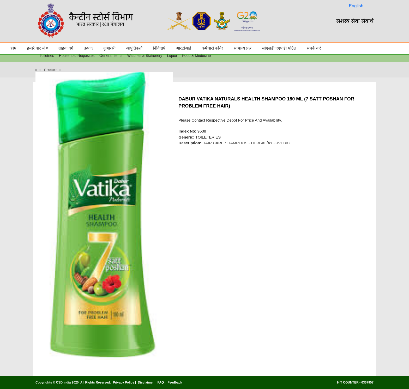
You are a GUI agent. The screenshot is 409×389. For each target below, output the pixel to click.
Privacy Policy (123, 382)
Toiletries (47, 55)
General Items (110, 55)
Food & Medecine (196, 55)
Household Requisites (76, 55)
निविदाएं (159, 48)
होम (13, 48)
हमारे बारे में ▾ (37, 48)
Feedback (175, 382)
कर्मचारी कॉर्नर (212, 48)
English (356, 5)
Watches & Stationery (144, 55)
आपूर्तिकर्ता (134, 48)
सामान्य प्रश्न (242, 48)
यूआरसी (109, 48)
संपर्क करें (314, 48)
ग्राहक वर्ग (65, 48)
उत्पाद (88, 48)
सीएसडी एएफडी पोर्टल (279, 48)
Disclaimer (146, 382)
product (50, 70)
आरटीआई (183, 48)
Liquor (172, 55)
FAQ (161, 382)
